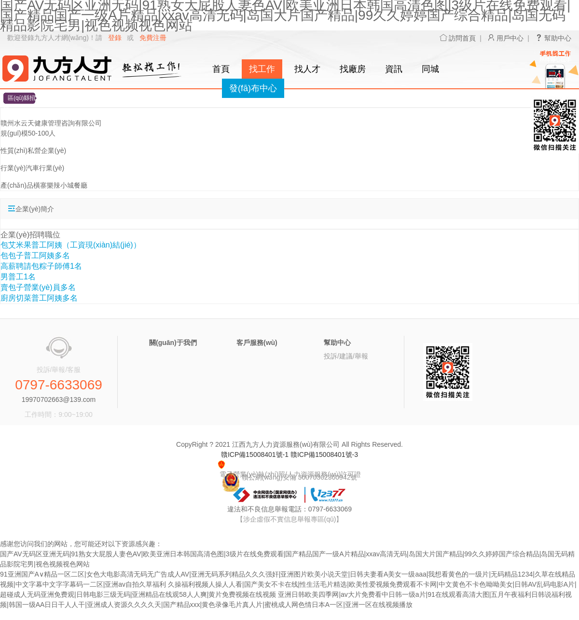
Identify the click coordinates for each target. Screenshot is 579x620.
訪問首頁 (458, 38)
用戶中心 (505, 38)
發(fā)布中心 (253, 88)
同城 (430, 69)
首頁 (221, 69)
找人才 (307, 69)
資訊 (393, 69)
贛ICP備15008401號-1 (255, 454)
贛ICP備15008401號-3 (324, 454)
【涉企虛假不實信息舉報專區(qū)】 (289, 519)
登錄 (115, 37)
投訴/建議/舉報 (346, 356)
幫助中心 (553, 38)
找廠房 (353, 69)
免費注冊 (152, 37)
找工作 (262, 69)
